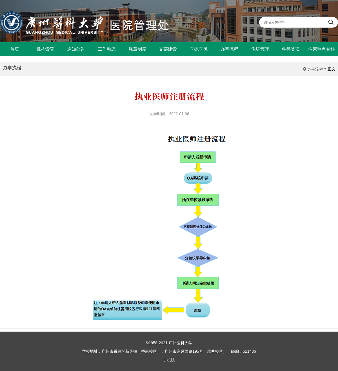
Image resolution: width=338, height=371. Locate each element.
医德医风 (199, 49)
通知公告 (76, 49)
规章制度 (137, 49)
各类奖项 (291, 49)
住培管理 (260, 49)
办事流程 (229, 49)
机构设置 (45, 49)
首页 (14, 49)
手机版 (169, 359)
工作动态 (107, 49)
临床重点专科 (321, 49)
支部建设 (168, 49)
